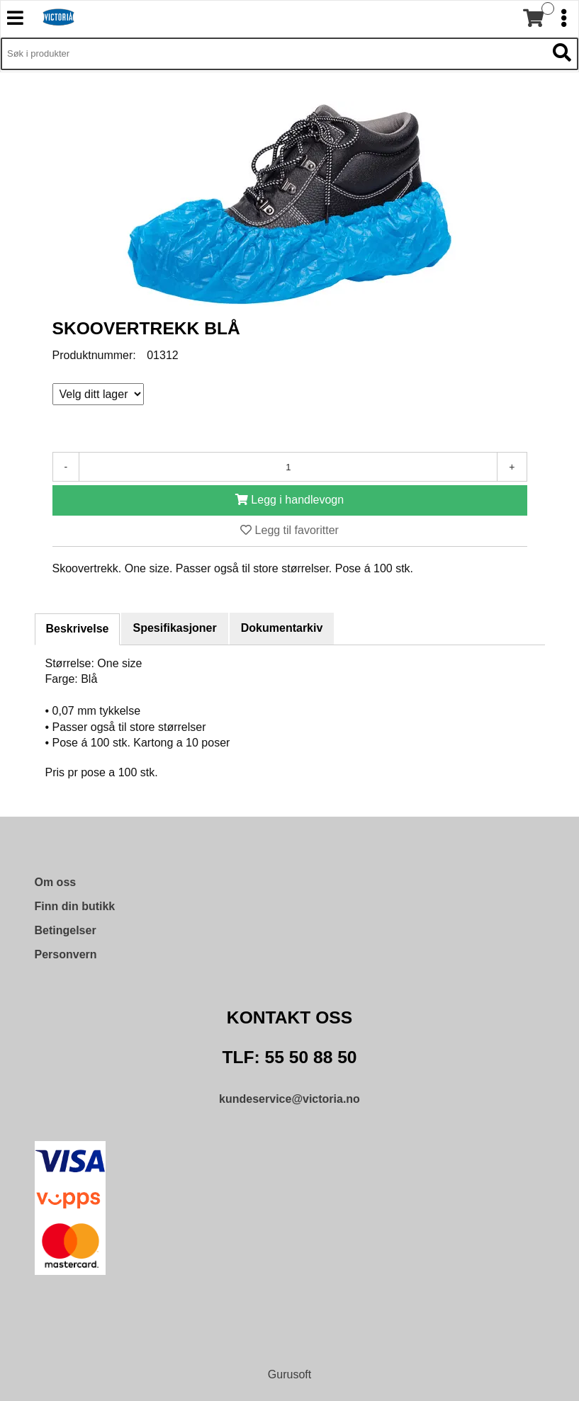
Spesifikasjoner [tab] (174, 628)
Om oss (56, 882)
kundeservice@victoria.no (289, 1099)
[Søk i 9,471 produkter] (273, 54)
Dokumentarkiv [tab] (282, 628)
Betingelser (65, 930)
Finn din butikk (75, 906)
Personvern (66, 954)
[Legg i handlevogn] (289, 500)
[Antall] (288, 467)
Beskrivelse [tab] (77, 629)
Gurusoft (289, 1374)
